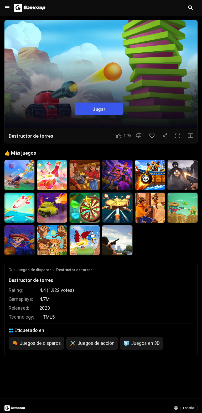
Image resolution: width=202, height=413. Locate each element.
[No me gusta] (138, 136)
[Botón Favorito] (152, 136)
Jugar (98, 109)
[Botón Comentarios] (190, 136)
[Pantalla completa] (178, 136)
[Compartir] (165, 136)
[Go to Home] (10, 269)
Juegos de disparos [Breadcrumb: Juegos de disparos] (34, 270)
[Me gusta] (123, 136)
